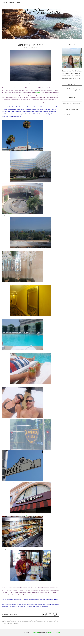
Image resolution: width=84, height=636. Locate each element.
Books (19, 2)
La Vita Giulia (42, 12)
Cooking (6, 614)
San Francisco (14, 614)
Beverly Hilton (38, 92)
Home (5, 2)
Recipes (11, 2)
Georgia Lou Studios (53, 632)
